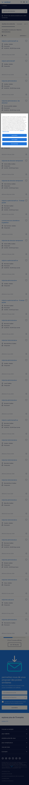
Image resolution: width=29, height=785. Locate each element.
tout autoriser (14, 143)
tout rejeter (14, 139)
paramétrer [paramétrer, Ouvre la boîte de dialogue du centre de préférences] (14, 135)
